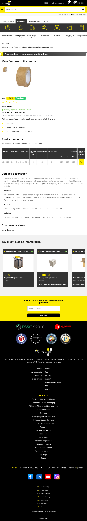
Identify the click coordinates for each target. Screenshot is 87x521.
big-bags (43, 454)
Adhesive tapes (7, 47)
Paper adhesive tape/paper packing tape (38, 47)
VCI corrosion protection (43, 423)
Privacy (48, 375)
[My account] (58, 3)
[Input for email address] (43, 308)
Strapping (44, 427)
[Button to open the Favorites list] (68, 3)
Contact (48, 368)
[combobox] (43, 9)
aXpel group (37, 379)
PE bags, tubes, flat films (43, 420)
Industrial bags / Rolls (43, 441)
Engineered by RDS (43, 518)
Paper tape (18, 47)
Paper (43, 458)
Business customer (78, 15)
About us (38, 375)
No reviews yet (7, 106)
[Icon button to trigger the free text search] (83, 9)
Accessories (43, 434)
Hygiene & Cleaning (44, 430)
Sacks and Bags (34, 21)
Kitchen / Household (43, 448)
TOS (46, 372)
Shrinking (43, 413)
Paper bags (43, 437)
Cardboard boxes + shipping (43, 399)
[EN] (47, 3)
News (47, 389)
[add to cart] (81, 162)
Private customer (64, 15)
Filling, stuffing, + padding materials (43, 406)
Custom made (8, 21)
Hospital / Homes (43, 444)
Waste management (43, 451)
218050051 (5, 162)
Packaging (21, 21)
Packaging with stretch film (43, 416)
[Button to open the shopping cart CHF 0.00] (79, 3)
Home (39, 368)
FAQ (46, 386)
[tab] (9, 21)
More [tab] (46, 21)
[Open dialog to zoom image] (23, 76)
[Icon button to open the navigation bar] (2, 9)
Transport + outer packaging (43, 403)
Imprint (48, 379)
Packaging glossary (53, 382)
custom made (36, 372)
